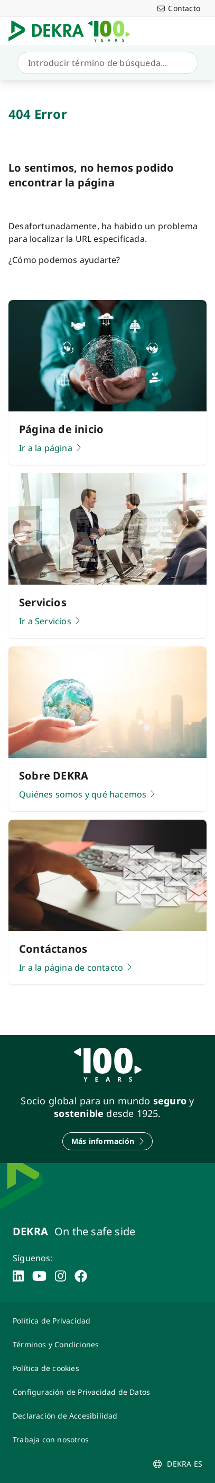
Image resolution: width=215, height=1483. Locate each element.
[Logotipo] (73, 31)
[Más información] (107, 1141)
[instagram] (60, 1276)
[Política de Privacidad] (107, 1320)
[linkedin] (18, 1276)
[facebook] (80, 1276)
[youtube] (39, 1276)
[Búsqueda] (105, 62)
